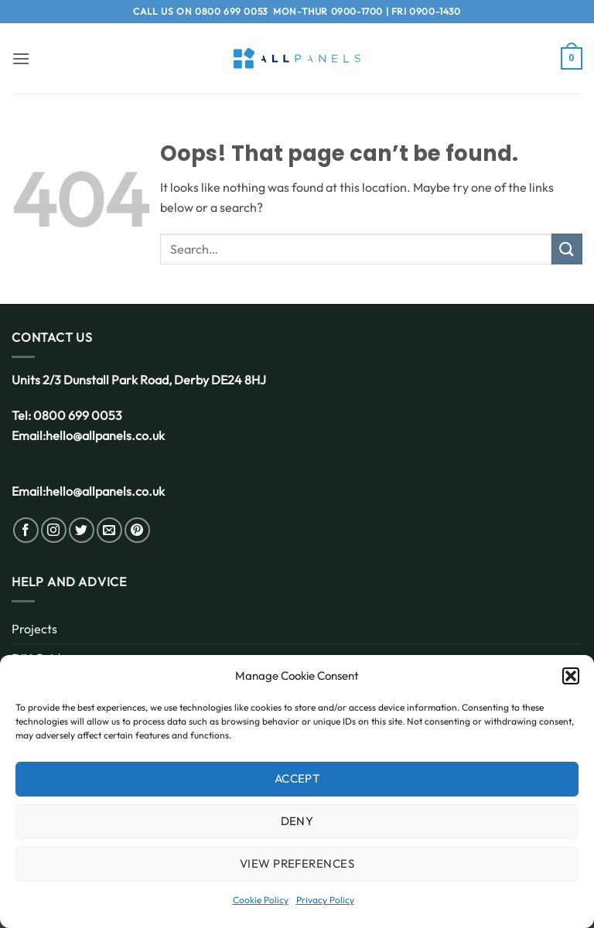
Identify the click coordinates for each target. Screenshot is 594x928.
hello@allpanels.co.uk (105, 435)
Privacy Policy (325, 900)
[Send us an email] (109, 530)
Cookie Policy (260, 900)
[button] (571, 676)
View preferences (297, 863)
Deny (297, 821)
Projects (34, 628)
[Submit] (566, 249)
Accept (297, 778)
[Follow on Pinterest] (137, 530)
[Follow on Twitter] (81, 530)
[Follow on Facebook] (26, 530)
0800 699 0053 (231, 11)
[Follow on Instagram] (54, 530)
